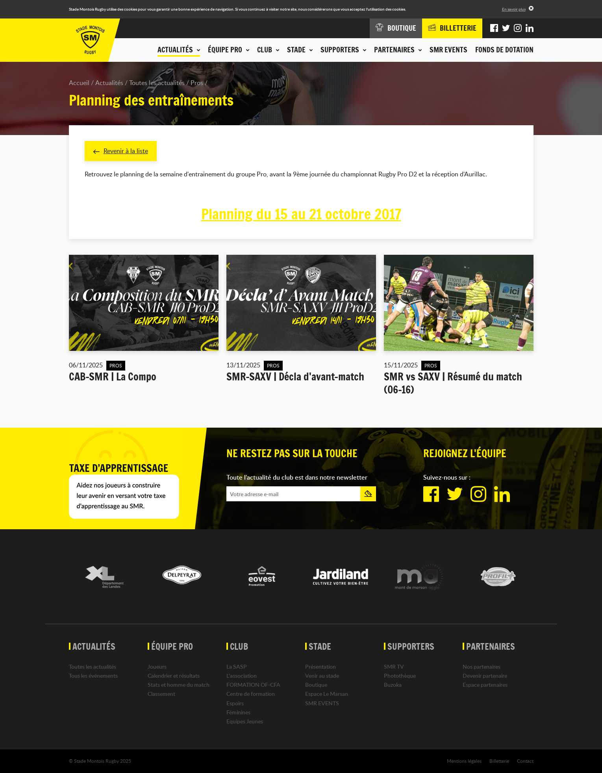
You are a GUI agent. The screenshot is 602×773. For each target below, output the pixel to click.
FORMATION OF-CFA (253, 684)
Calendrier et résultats (174, 675)
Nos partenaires (481, 666)
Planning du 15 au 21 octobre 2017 (301, 214)
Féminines (238, 712)
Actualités (109, 82)
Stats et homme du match (178, 684)
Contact (525, 761)
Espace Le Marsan (326, 693)
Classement (161, 693)
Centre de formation (250, 693)
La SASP (236, 666)
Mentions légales (464, 761)
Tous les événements (93, 675)
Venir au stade (322, 675)
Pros (197, 82)
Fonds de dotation (504, 49)
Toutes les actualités (157, 82)
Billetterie (499, 761)
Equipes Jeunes (244, 721)
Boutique (316, 684)
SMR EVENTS (448, 49)
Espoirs (235, 703)
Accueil (79, 82)
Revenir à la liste (120, 150)
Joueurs (157, 666)
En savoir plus (514, 9)
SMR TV (394, 666)
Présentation (320, 666)
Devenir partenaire (485, 675)
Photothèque (400, 675)
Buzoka (393, 684)
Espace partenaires (485, 684)
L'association (241, 675)
